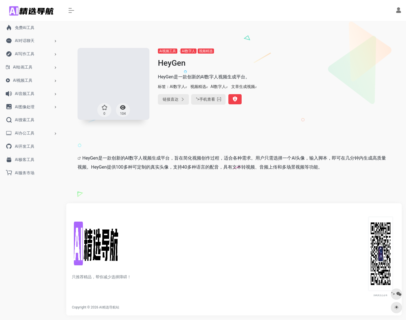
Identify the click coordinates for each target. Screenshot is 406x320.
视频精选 (206, 51)
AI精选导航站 (109, 307)
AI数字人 (188, 51)
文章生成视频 (243, 86)
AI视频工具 (167, 51)
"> (208, 99)
